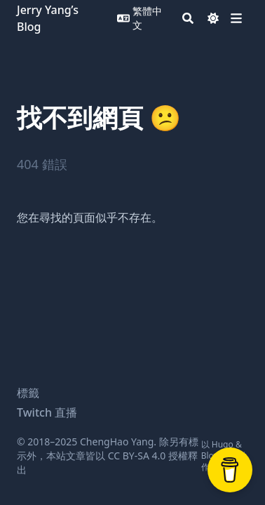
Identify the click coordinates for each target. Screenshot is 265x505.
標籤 (28, 392)
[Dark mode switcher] (213, 18)
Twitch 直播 (47, 412)
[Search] (187, 18)
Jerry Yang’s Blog (48, 18)
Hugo (222, 444)
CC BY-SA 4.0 (137, 455)
